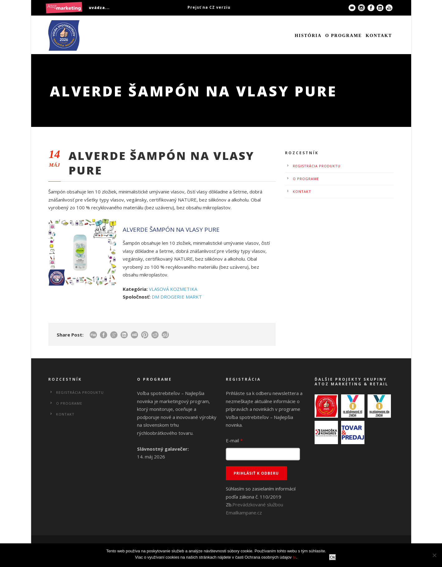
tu (294, 557)
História (308, 35)
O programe (343, 35)
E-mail (234, 440)
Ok (332, 557)
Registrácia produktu (316, 166)
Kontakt (379, 35)
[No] (434, 555)
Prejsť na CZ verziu (209, 7)
